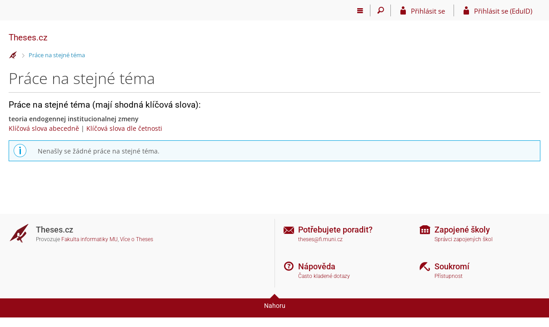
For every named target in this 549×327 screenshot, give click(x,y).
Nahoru (274, 305)
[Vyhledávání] (380, 10)
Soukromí (451, 266)
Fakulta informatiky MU (89, 239)
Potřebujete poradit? (335, 229)
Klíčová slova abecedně (44, 128)
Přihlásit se (428, 10)
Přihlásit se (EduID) (503, 10)
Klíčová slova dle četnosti (124, 128)
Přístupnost (448, 276)
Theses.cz (28, 37)
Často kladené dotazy (324, 276)
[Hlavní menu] (360, 10)
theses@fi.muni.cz (320, 239)
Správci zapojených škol (463, 239)
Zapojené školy (462, 229)
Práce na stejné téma (57, 55)
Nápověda (316, 266)
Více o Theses (136, 239)
